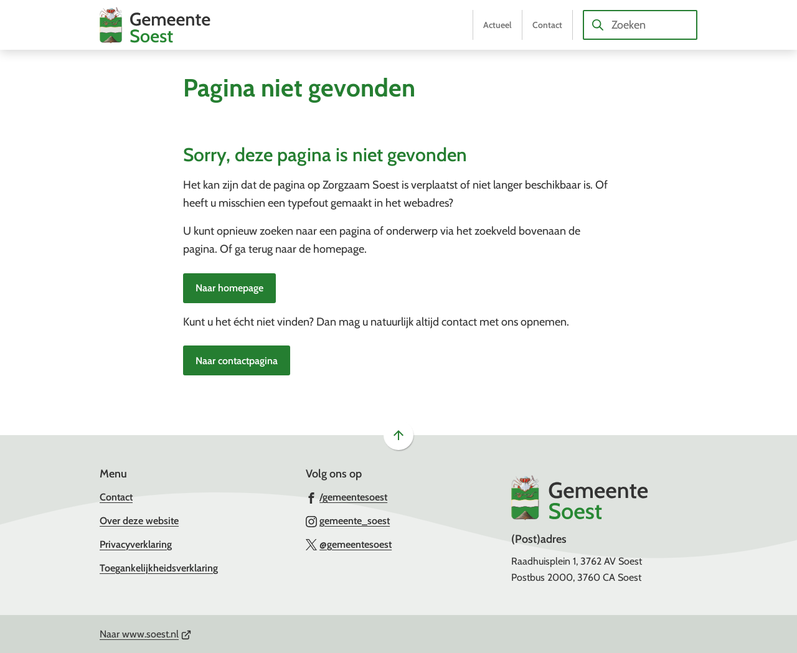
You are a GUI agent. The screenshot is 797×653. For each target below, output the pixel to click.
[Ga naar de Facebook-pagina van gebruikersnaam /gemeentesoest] (347, 497)
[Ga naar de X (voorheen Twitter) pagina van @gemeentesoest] (349, 544)
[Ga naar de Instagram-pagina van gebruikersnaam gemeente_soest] (348, 520)
